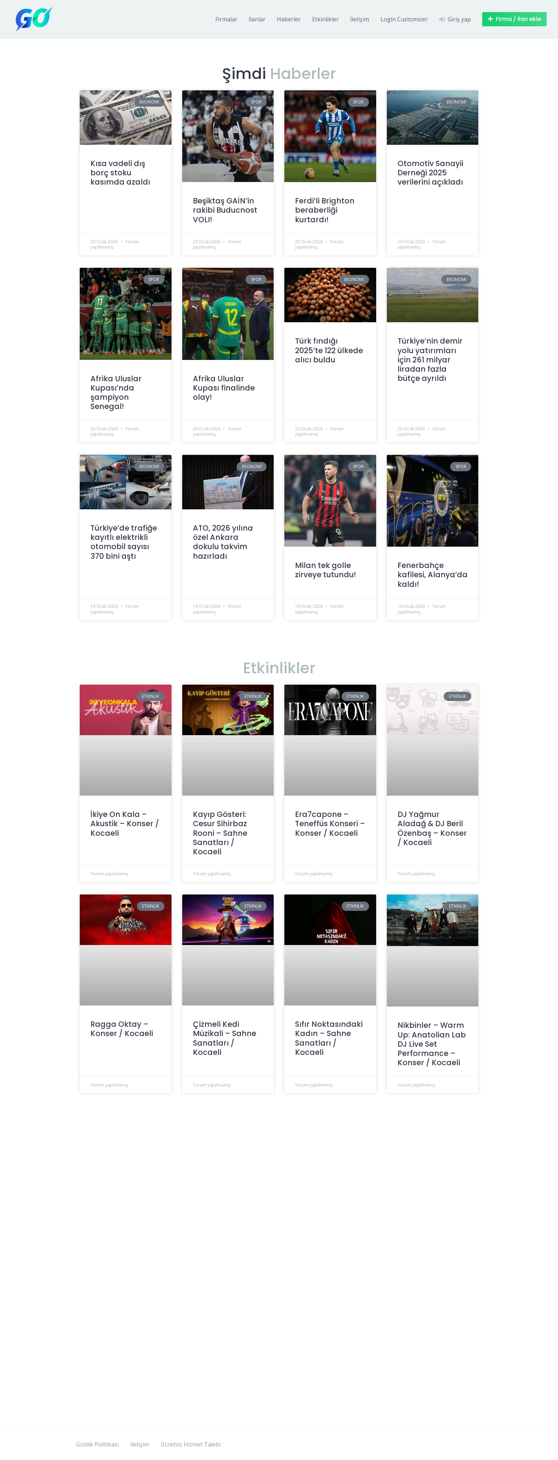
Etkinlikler (325, 19)
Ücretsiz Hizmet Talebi (190, 1444)
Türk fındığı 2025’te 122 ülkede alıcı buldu (329, 350)
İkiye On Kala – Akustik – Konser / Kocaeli (124, 823)
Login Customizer (404, 19)
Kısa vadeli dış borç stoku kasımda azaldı (120, 172)
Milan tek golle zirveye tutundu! (325, 570)
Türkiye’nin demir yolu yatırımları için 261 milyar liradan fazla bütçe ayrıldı (430, 359)
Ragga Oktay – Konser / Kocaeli (121, 1029)
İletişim (359, 19)
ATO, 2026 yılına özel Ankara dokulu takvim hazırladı (223, 542)
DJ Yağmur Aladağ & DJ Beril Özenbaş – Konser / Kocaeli (432, 828)
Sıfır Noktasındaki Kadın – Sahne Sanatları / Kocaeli (329, 1038)
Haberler (289, 19)
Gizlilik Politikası (97, 1444)
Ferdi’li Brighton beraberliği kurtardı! (324, 210)
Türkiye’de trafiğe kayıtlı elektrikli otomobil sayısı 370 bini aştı (123, 542)
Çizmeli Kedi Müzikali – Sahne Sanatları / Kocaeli (224, 1038)
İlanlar (257, 19)
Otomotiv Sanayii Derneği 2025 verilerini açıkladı (430, 172)
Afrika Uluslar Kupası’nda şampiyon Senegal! (116, 392)
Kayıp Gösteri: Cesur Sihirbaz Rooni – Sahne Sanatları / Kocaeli (220, 833)
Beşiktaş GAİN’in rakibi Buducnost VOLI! (225, 210)
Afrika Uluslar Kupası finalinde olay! (224, 388)
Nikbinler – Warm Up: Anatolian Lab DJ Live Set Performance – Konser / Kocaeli (432, 1044)
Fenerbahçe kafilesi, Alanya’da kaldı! (433, 574)
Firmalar (226, 19)
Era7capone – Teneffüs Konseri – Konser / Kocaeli (330, 823)
